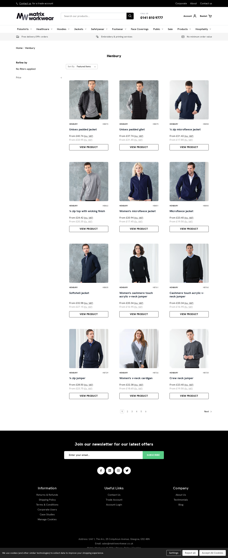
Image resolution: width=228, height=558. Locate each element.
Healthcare (44, 29)
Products (184, 29)
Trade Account (114, 499)
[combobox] (94, 16)
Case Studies (47, 514)
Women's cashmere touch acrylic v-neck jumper (136, 294)
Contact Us (114, 494)
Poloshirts (24, 29)
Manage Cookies (47, 519)
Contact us (25, 3)
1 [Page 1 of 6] (122, 411)
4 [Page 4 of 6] (136, 411)
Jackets (80, 29)
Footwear (119, 29)
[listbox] (87, 66)
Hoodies (63, 29)
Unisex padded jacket (83, 129)
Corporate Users (47, 509)
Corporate (181, 3)
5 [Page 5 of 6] (141, 411)
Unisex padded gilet (132, 129)
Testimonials (181, 499)
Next (208, 411)
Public (158, 29)
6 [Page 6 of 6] (145, 411)
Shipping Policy (47, 499)
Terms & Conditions (47, 504)
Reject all (190, 553)
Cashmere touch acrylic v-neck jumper (187, 294)
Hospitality (203, 29)
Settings (173, 553)
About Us (181, 494)
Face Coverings (140, 29)
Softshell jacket (79, 293)
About (193, 3)
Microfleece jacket (181, 211)
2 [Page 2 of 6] (127, 411)
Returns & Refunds (47, 494)
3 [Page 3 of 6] (132, 411)
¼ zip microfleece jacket (185, 129)
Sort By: (71, 66)
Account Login (114, 504)
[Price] (39, 77)
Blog (180, 504)
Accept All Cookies (212, 553)
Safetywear (99, 29)
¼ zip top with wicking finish (87, 211)
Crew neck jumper (181, 378)
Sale (170, 29)
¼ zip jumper (77, 378)
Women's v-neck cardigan (135, 378)
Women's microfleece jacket (137, 211)
